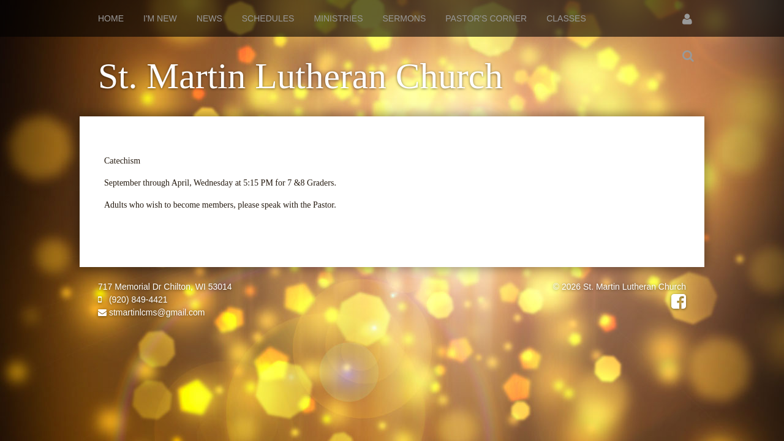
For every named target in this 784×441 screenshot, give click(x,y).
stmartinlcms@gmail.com (151, 312)
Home (111, 18)
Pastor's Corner (486, 18)
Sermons (404, 18)
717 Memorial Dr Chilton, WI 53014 (165, 287)
